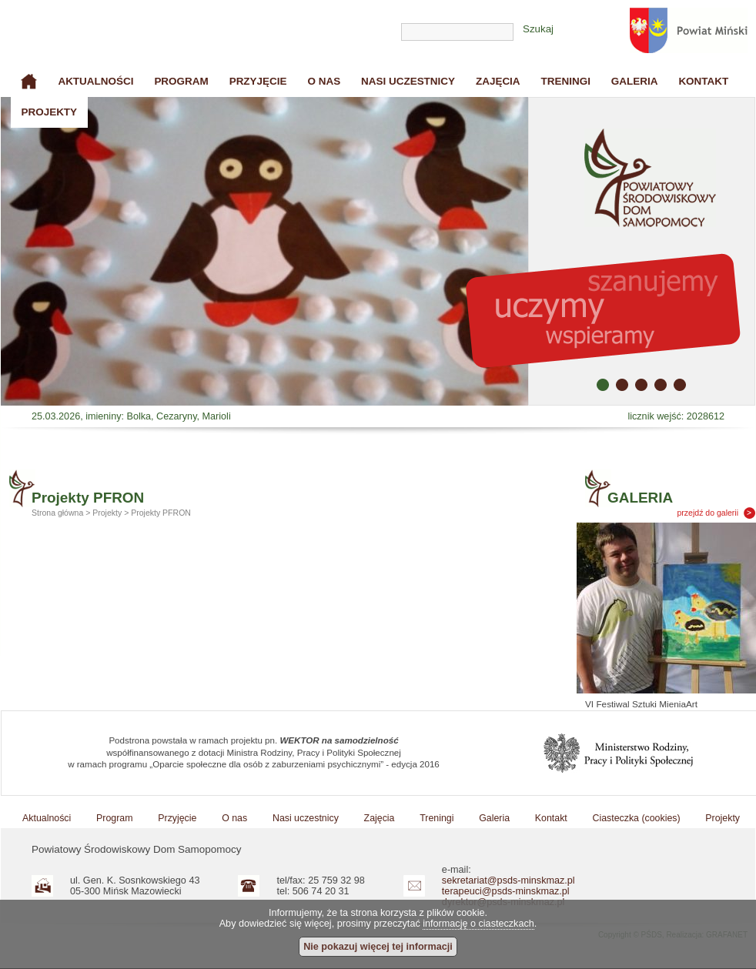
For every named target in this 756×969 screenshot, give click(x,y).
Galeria (634, 81)
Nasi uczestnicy (408, 81)
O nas (323, 81)
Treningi (565, 81)
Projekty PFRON (161, 512)
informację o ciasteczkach (478, 923)
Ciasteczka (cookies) (637, 818)
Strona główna (29, 81)
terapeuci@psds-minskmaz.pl (506, 891)
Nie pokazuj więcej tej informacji (378, 946)
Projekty (49, 112)
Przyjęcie (258, 81)
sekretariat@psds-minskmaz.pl (508, 880)
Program (181, 81)
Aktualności (95, 81)
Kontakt (703, 81)
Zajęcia (498, 81)
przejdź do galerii (708, 512)
